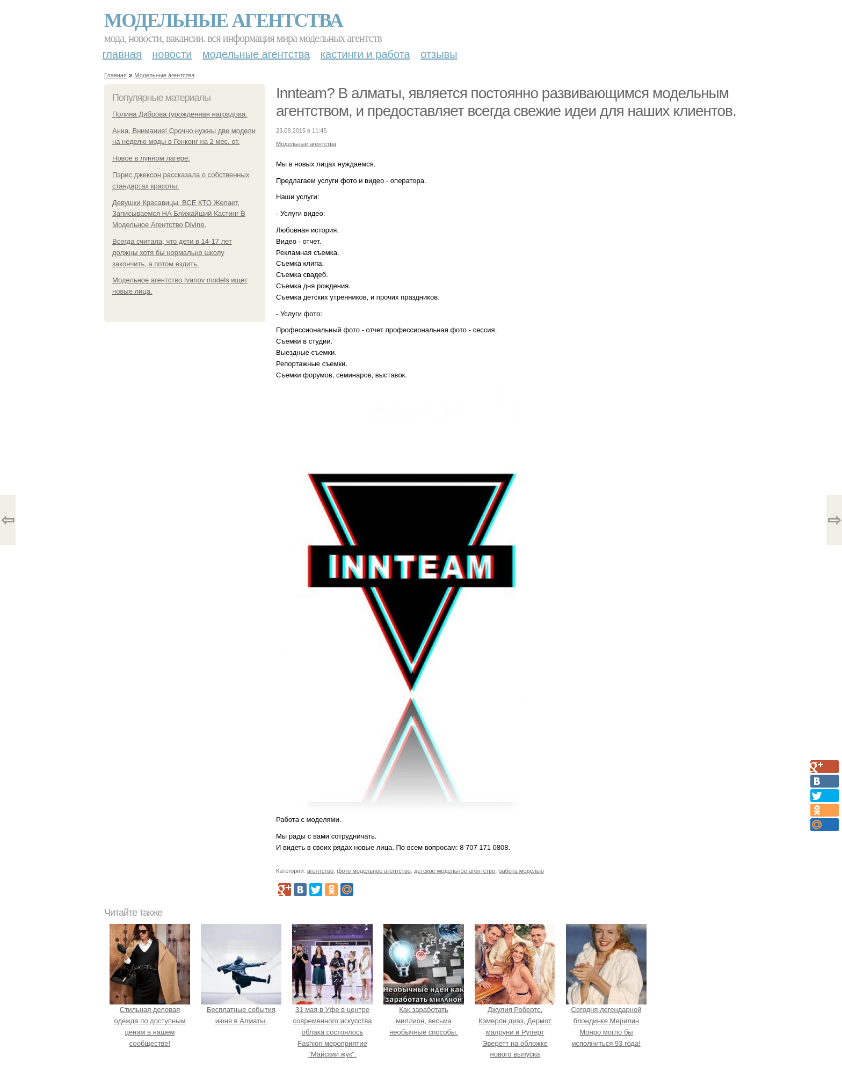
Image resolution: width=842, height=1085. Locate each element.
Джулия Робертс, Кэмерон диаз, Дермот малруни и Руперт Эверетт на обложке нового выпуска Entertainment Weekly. (515, 1031)
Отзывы (438, 54)
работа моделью (521, 871)
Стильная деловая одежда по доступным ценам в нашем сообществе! (150, 1020)
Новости (172, 54)
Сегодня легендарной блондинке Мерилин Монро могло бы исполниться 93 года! (606, 1020)
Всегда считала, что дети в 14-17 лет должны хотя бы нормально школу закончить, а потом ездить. (172, 252)
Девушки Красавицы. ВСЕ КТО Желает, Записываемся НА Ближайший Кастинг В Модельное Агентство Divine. (178, 214)
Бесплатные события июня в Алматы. (241, 1009)
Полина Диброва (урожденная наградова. (180, 114)
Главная (122, 54)
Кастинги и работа (365, 54)
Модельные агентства (223, 20)
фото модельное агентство (374, 871)
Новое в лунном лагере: (151, 158)
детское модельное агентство (454, 871)
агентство (320, 871)
